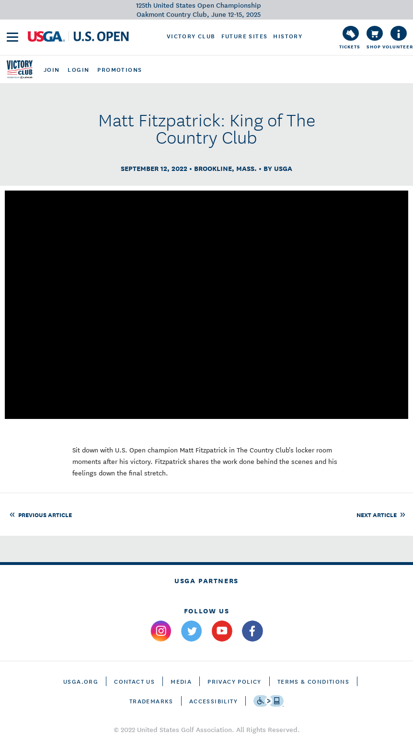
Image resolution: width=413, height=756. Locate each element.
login (78, 69)
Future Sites (244, 36)
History (287, 36)
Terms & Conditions (313, 681)
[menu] (12, 37)
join (52, 69)
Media (181, 681)
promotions (119, 69)
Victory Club (191, 36)
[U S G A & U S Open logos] (78, 36)
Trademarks (151, 700)
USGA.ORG (80, 681)
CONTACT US (134, 681)
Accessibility (213, 700)
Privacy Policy (234, 681)
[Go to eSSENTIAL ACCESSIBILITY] (268, 701)
